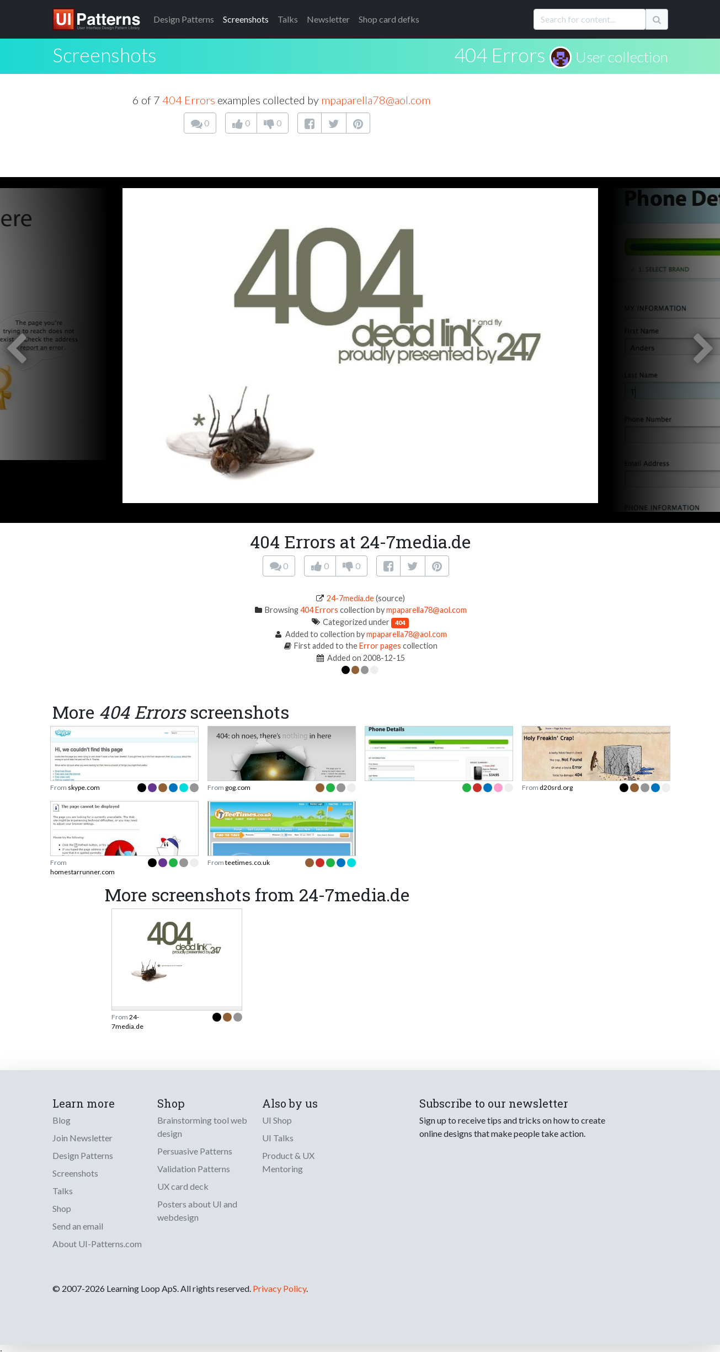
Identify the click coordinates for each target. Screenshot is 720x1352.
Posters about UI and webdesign (197, 1210)
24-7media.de (350, 598)
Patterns (183, 19)
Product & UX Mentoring (288, 1162)
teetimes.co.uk (247, 862)
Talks (288, 19)
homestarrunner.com (82, 872)
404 (400, 622)
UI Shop (277, 1120)
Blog (61, 1120)
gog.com (237, 787)
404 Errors (500, 54)
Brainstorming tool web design (202, 1127)
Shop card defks (389, 19)
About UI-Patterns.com (97, 1243)
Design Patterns (82, 1155)
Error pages (380, 645)
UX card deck (183, 1186)
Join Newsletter (82, 1137)
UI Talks (278, 1137)
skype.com (84, 787)
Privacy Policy (279, 1288)
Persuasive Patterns (194, 1151)
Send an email (77, 1226)
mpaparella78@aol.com (375, 99)
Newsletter (328, 19)
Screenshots (246, 19)
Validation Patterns (193, 1168)
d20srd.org (556, 787)
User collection (621, 57)
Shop (61, 1208)
